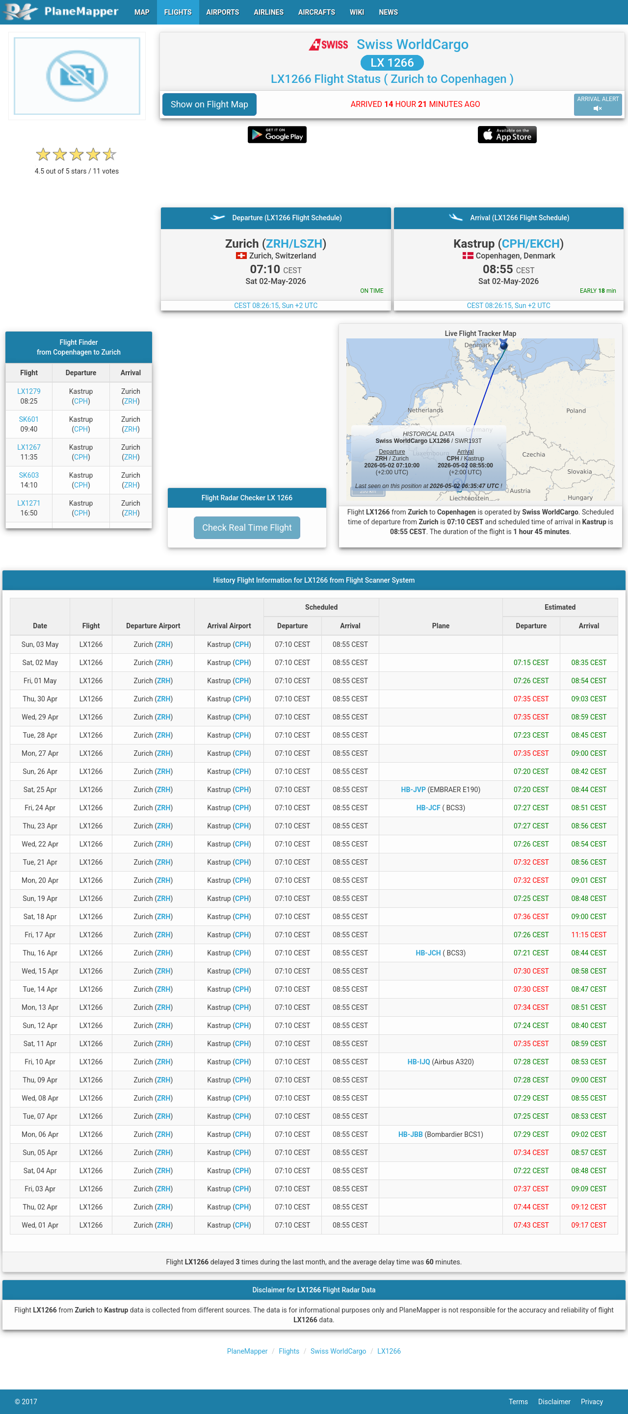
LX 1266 (392, 63)
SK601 (29, 419)
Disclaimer (559, 1402)
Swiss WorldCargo (413, 44)
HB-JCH (428, 953)
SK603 (29, 475)
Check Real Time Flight (247, 527)
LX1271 (29, 503)
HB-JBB (410, 1134)
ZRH (130, 401)
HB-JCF (429, 808)
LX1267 (29, 447)
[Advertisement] (392, 175)
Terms (523, 1402)
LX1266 (389, 1351)
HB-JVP (413, 790)
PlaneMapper (247, 1351)
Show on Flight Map (209, 104)
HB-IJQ (419, 1062)
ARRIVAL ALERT (598, 104)
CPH (81, 401)
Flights (289, 1351)
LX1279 (29, 391)
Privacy (597, 1402)
